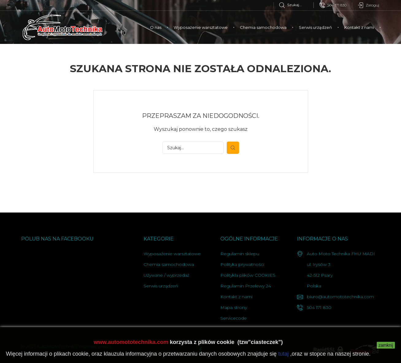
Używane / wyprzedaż (166, 275)
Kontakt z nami (359, 27)
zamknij (386, 345)
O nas (155, 27)
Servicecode (233, 318)
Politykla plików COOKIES (248, 275)
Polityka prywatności (242, 264)
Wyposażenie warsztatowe (201, 27)
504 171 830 (332, 5)
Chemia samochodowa (263, 27)
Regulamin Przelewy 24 (245, 286)
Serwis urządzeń (315, 27)
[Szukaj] (296, 4)
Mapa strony (233, 307)
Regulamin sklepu (239, 253)
